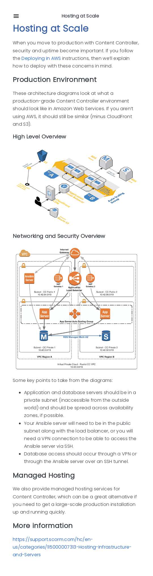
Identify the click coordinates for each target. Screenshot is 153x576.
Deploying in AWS (41, 58)
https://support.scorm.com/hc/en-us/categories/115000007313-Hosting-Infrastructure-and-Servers (72, 547)
